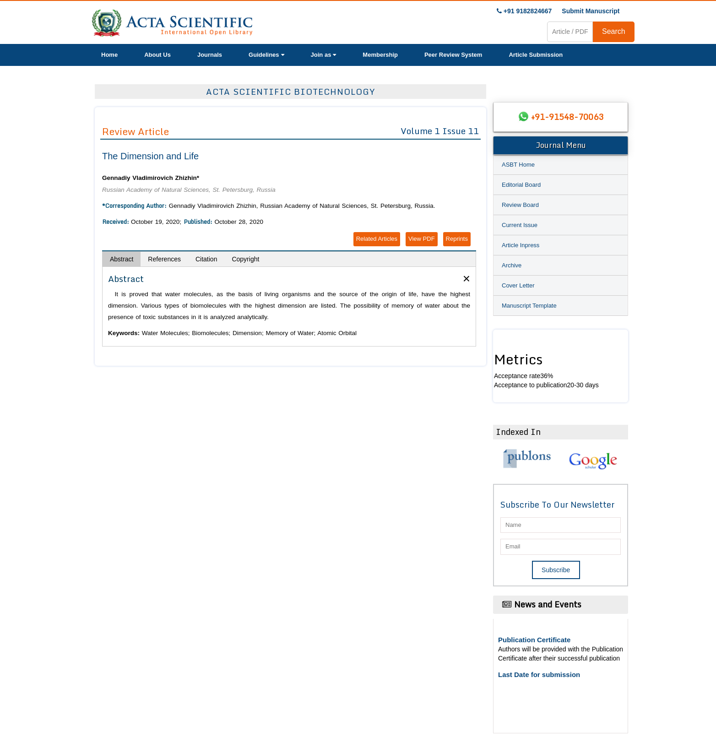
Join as (323, 54)
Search (613, 31)
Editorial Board (521, 184)
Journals (209, 54)
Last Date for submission (539, 674)
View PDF (421, 238)
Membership (380, 54)
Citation (206, 259)
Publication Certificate (534, 640)
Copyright (245, 259)
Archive (511, 265)
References (164, 259)
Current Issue (519, 225)
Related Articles (376, 238)
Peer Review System (453, 54)
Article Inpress (520, 245)
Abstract (121, 259)
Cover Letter (518, 285)
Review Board (520, 204)
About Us (157, 54)
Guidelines (266, 54)
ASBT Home (518, 164)
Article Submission (536, 54)
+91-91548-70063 (567, 117)
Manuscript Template (529, 305)
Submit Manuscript (590, 11)
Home (109, 54)
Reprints (457, 238)
